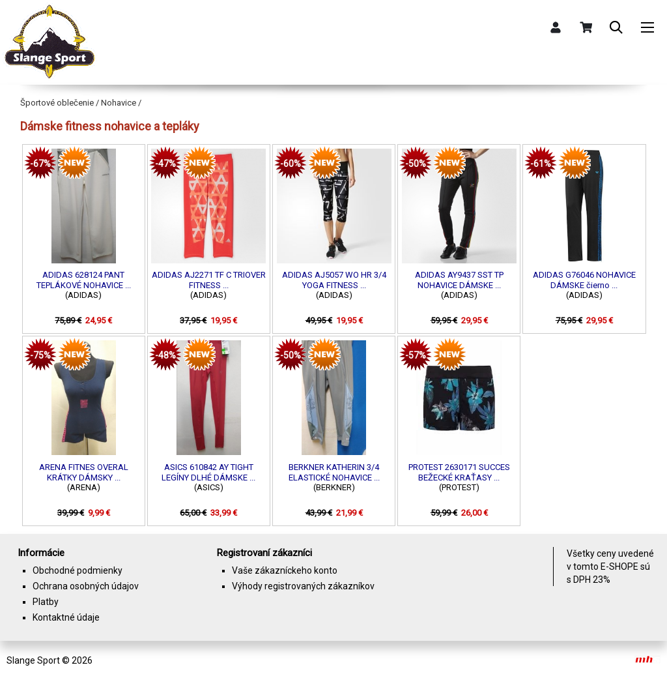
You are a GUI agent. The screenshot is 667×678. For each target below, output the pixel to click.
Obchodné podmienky (77, 570)
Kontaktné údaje (66, 617)
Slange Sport (33, 660)
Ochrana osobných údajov (86, 586)
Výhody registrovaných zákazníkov (303, 586)
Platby (46, 602)
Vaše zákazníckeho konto (284, 570)
